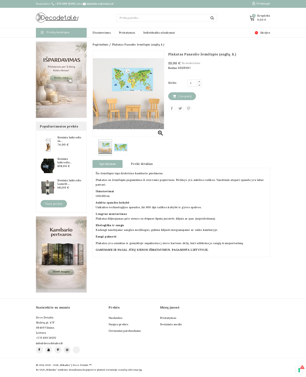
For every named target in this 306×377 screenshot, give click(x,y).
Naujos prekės (118, 324)
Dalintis (171, 108)
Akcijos (265, 32)
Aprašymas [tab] (107, 164)
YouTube (48, 349)
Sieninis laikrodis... (64, 160)
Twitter (180, 108)
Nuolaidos (116, 318)
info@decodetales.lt (100, 3)
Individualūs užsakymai (159, 32)
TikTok (76, 349)
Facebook (39, 349)
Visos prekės (54, 203)
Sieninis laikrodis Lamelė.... (69, 182)
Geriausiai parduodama (125, 331)
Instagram (67, 349)
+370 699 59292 (65, 3)
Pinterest (188, 108)
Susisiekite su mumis (53, 307)
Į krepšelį (182, 96)
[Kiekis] (192, 83)
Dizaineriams (102, 32)
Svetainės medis (171, 324)
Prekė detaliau (142, 164)
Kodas (172, 68)
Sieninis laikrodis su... (69, 139)
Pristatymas (127, 32)
